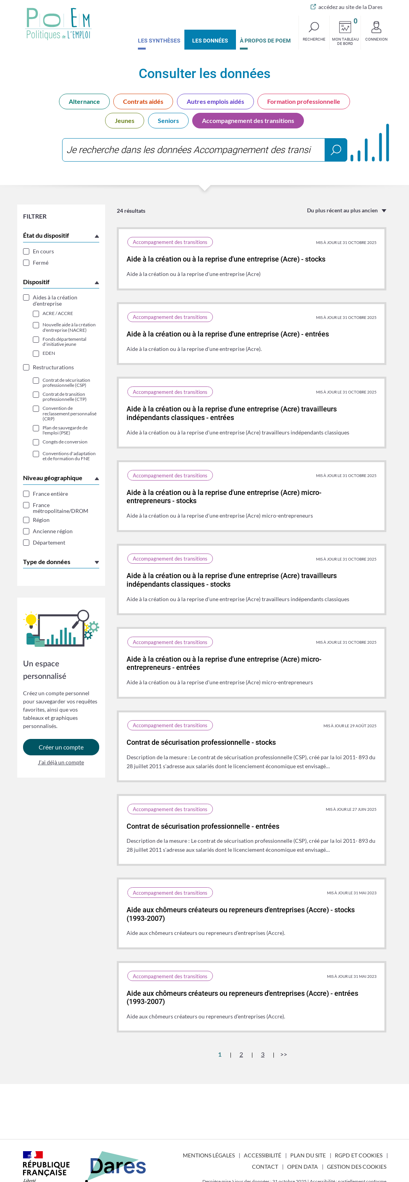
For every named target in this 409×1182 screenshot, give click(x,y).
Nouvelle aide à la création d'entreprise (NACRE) (69, 327)
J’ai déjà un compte (61, 765)
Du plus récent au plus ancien (342, 210)
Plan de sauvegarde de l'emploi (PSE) (65, 430)
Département (49, 542)
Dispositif (36, 281)
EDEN (49, 353)
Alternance (84, 101)
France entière (50, 494)
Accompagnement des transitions (248, 120)
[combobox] (204, 150)
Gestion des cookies (356, 1166)
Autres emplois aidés (215, 101)
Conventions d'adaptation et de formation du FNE (69, 456)
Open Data (302, 1166)
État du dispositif (46, 235)
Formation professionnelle (303, 101)
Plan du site (308, 1155)
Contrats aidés (143, 101)
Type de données (46, 561)
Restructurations (53, 367)
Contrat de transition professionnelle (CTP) (65, 397)
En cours (43, 251)
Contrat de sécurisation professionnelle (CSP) (66, 382)
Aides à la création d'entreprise (55, 300)
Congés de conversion (65, 441)
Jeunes (124, 120)
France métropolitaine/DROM (60, 508)
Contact (265, 1166)
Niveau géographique (52, 477)
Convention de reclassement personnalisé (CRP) (69, 413)
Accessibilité (262, 1155)
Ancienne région (53, 531)
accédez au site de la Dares (350, 7)
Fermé (40, 262)
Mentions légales (209, 1155)
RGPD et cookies (358, 1155)
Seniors (168, 120)
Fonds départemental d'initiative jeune (64, 341)
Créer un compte (61, 750)
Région (41, 520)
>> (283, 1054)
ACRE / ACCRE (58, 313)
